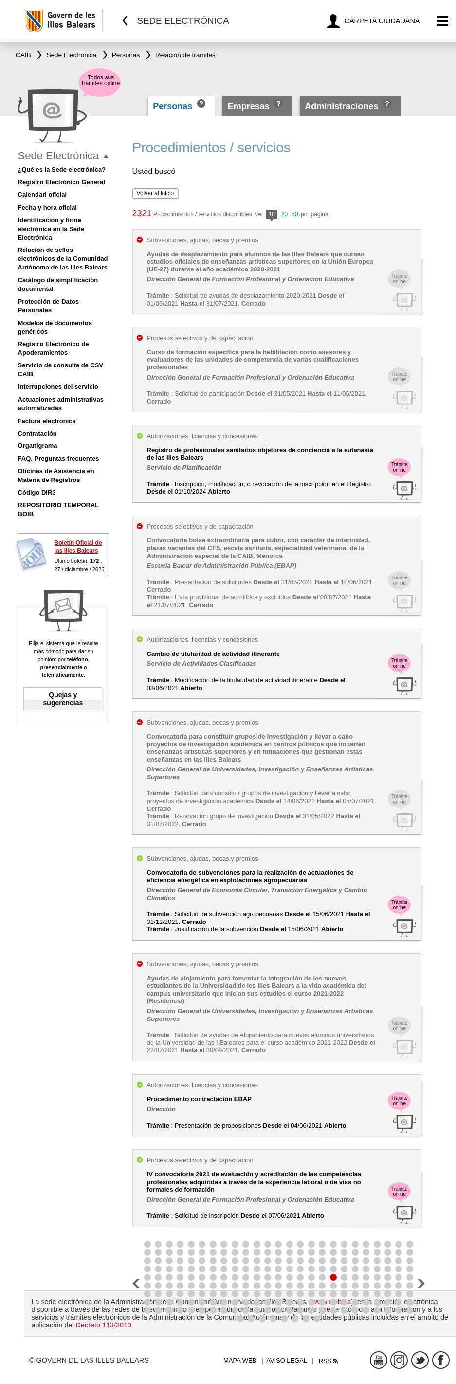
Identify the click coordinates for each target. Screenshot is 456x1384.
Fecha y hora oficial (47, 207)
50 (295, 214)
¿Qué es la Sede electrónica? (62, 169)
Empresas (249, 106)
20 (284, 214)
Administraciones (341, 106)
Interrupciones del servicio (58, 386)
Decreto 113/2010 (103, 1325)
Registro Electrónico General (61, 182)
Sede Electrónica (58, 156)
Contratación (37, 433)
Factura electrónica (47, 420)
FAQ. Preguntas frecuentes (58, 458)
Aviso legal (286, 1360)
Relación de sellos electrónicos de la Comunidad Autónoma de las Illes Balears (63, 258)
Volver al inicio (155, 193)
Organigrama (37, 445)
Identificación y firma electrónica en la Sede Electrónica (51, 228)
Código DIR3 (37, 492)
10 (271, 215)
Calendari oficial (42, 194)
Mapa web (239, 1360)
